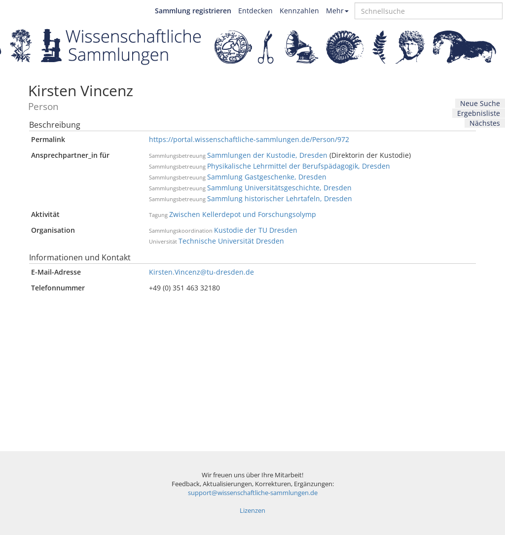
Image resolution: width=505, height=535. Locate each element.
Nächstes (484, 123)
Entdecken (255, 10)
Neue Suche (480, 103)
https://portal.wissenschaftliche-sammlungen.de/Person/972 (249, 139)
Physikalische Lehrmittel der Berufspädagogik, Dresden (298, 166)
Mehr (337, 10)
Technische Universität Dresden (231, 241)
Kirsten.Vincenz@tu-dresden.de (201, 272)
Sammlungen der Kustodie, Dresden (267, 155)
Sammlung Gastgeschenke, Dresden (266, 176)
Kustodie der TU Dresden (255, 230)
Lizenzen (252, 510)
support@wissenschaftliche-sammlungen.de (253, 493)
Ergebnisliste (478, 113)
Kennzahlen (299, 10)
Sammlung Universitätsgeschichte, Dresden (279, 187)
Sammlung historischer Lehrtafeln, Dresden (279, 198)
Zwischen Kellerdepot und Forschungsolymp (242, 214)
